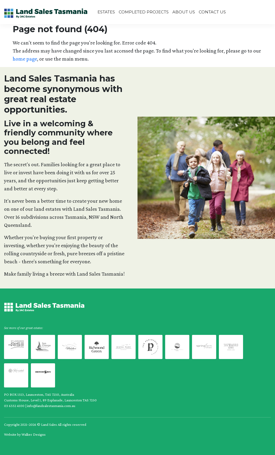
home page (25, 59)
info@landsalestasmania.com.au (51, 406)
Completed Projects (144, 11)
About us (183, 11)
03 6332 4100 (14, 406)
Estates (106, 11)
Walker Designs (33, 434)
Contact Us (212, 11)
